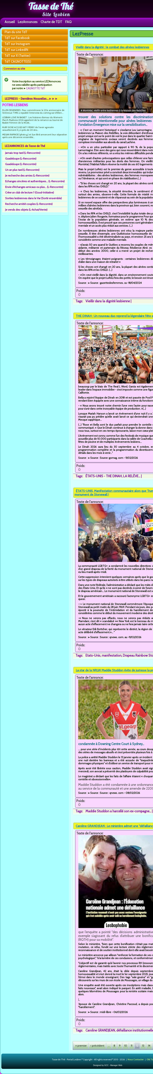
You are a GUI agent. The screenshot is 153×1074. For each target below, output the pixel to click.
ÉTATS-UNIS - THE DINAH (103, 476)
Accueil (10, 22)
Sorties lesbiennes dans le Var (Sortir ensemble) (33, 198)
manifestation (111, 655)
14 (149, 1045)
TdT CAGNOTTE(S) (18, 61)
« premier (81, 1045)
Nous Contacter (136, 1059)
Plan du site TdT (16, 32)
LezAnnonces (27, 22)
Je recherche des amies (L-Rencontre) (27, 175)
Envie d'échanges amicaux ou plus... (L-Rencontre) (34, 187)
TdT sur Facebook (17, 38)
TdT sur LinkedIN (16, 50)
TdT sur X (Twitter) (17, 56)
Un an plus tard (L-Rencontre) (22, 170)
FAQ (68, 22)
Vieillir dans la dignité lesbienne (107, 301)
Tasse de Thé (50, 6)
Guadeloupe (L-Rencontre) (20, 158)
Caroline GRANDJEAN (100, 1030)
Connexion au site (14, 68)
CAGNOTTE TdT (35, 88)
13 (143, 1045)
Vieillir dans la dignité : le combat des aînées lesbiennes (112, 47)
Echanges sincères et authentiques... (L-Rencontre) (35, 181)
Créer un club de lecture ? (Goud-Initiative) (29, 192)
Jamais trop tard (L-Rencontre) (22, 153)
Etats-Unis (92, 655)
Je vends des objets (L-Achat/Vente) (26, 209)
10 (125, 1045)
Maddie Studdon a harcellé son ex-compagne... (118, 811)
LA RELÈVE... (131, 476)
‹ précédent (97, 1045)
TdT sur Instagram (17, 44)
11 (131, 1045)
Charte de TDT (51, 22)
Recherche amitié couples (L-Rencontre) (29, 204)
